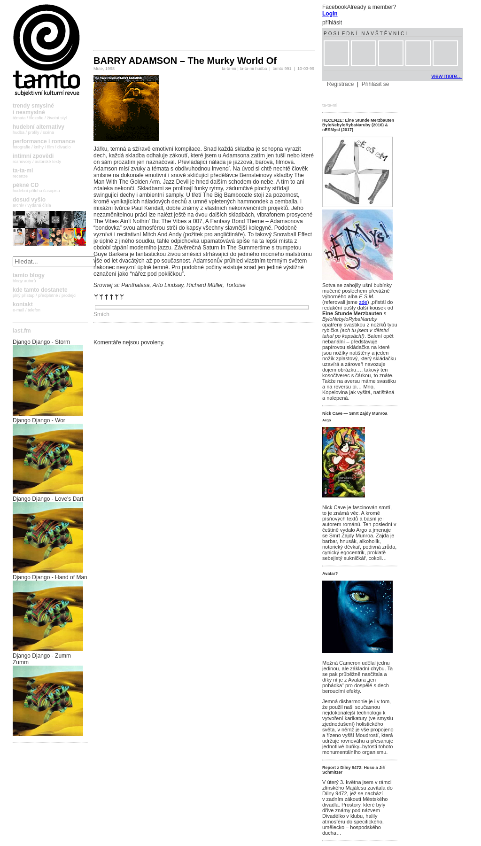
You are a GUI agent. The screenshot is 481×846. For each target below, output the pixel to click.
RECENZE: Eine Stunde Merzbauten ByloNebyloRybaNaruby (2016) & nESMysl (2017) (358, 125)
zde (363, 302)
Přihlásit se (375, 84)
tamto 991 (282, 68)
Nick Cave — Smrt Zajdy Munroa (355, 413)
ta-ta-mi (229, 68)
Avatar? (330, 573)
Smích (101, 314)
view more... (446, 76)
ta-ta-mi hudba (253, 68)
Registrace (340, 84)
